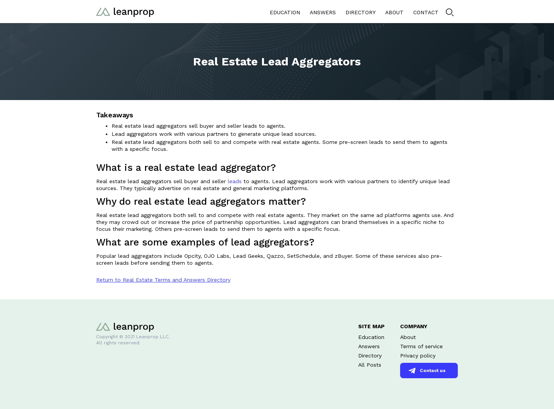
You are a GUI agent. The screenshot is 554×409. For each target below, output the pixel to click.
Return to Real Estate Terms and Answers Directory (163, 280)
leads (235, 181)
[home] (125, 11)
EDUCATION (285, 12)
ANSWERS (323, 12)
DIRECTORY (360, 12)
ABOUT (394, 12)
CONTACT (426, 12)
